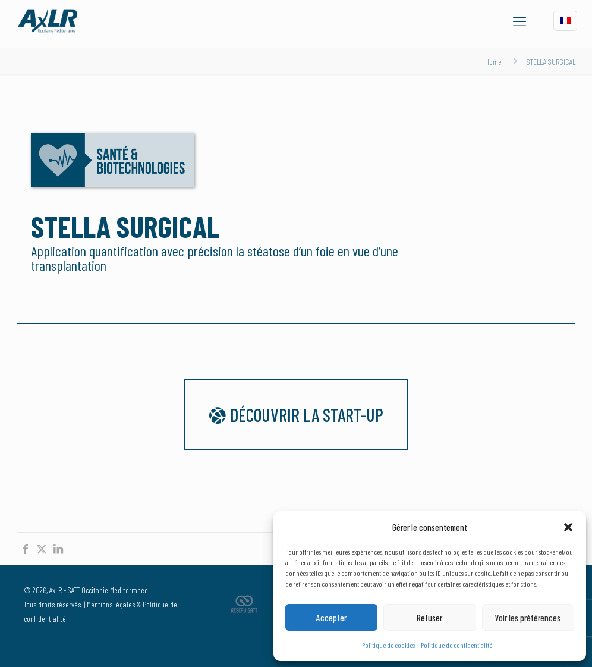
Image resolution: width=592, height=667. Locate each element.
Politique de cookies (388, 645)
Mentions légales (111, 604)
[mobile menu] (519, 21)
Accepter (331, 617)
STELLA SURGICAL (551, 62)
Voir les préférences (527, 617)
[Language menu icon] (565, 21)
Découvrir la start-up (296, 414)
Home (493, 62)
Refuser (429, 617)
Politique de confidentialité (456, 645)
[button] (568, 527)
